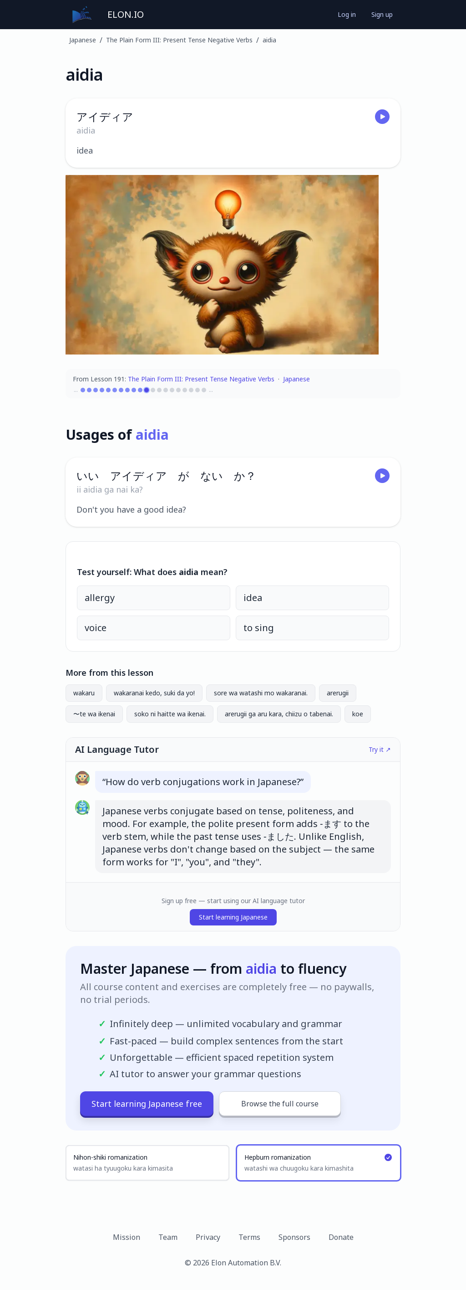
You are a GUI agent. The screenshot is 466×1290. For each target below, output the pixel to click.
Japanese (82, 40)
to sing (258, 628)
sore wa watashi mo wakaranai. (261, 693)
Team (167, 1237)
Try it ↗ (380, 749)
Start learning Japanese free (146, 1103)
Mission (126, 1237)
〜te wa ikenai (94, 713)
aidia (269, 40)
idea (252, 597)
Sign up (382, 14)
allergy (100, 597)
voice (95, 628)
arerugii (338, 693)
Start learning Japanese (233, 917)
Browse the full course (280, 1104)
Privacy (208, 1237)
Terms (249, 1237)
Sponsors (294, 1237)
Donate (341, 1237)
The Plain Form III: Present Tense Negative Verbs (179, 40)
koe (357, 713)
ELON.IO (125, 14)
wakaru (84, 693)
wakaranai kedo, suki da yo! (154, 693)
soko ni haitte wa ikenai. (170, 713)
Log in (347, 14)
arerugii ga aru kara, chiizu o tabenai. (279, 713)
